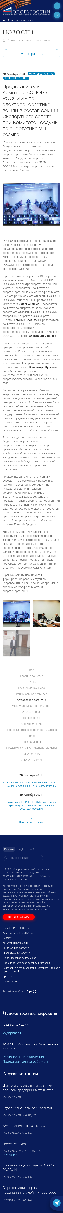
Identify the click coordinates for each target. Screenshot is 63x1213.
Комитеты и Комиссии (15, 943)
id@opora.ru (12, 1033)
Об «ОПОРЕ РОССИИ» (16, 928)
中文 (32, 849)
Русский (9, 849)
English (22, 849)
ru (57, 15)
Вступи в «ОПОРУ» (18, 916)
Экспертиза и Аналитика (16, 953)
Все (31, 670)
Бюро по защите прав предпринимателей (31, 729)
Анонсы (31, 682)
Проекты (7, 976)
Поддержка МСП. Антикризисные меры (31, 747)
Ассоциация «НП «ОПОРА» (18, 933)
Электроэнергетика (16, 78)
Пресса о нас (31, 717)
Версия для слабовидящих (18, 20)
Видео (31, 735)
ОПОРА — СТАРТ (31, 759)
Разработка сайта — (19, 991)
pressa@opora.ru (12, 1154)
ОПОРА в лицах (31, 711)
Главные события (31, 676)
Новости (15, 40)
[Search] (23, 858)
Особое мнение (31, 723)
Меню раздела (32, 54)
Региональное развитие (31, 694)
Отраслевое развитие (37, 40)
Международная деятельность (31, 705)
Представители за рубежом (25, 1062)
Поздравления (31, 741)
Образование (10, 981)
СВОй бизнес (31, 753)
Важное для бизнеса (31, 688)
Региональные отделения (23, 1057)
